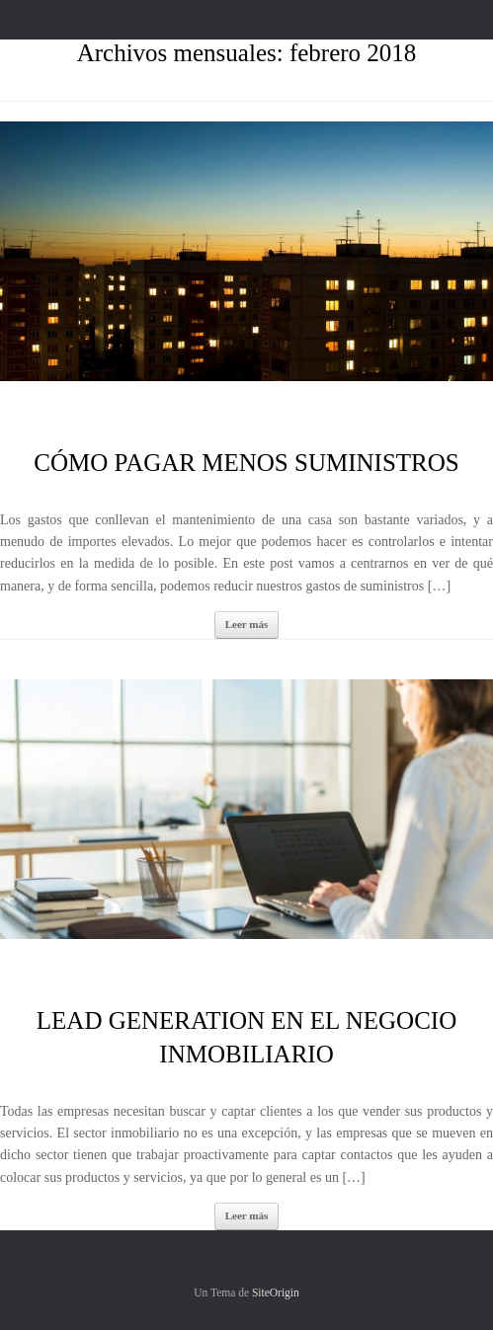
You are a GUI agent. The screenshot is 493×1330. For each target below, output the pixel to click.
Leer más (246, 624)
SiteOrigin (275, 1292)
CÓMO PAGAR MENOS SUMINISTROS (246, 462)
